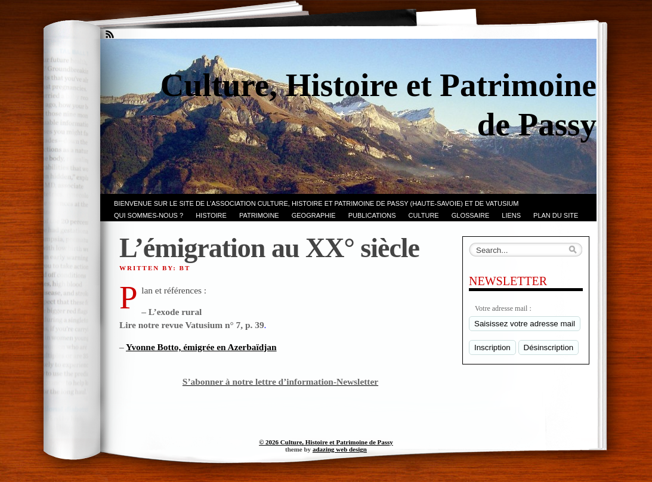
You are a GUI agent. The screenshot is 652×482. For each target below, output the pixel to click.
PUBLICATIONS (372, 215)
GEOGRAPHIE (314, 215)
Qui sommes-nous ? (148, 215)
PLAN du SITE (555, 215)
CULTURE (424, 215)
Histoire (211, 215)
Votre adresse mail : (503, 308)
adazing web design (340, 449)
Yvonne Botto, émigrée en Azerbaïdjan (201, 347)
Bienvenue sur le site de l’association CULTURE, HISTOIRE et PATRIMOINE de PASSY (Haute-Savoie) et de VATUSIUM (316, 203)
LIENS (511, 215)
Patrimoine (259, 215)
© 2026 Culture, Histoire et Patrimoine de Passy (326, 442)
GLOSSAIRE (471, 215)
